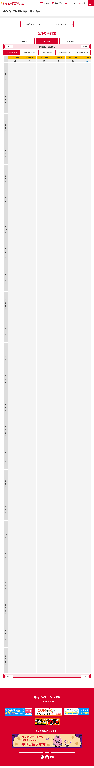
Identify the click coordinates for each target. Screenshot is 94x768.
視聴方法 (57, 3)
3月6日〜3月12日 (64, 52)
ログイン (70, 3)
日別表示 (70, 41)
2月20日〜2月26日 (29, 52)
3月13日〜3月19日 (82, 52)
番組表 (44, 3)
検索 (82, 3)
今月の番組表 (61, 24)
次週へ (85, 47)
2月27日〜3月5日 (47, 52)
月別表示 (23, 41)
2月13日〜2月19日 (12, 52)
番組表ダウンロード (33, 24)
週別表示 (47, 41)
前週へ (8, 47)
